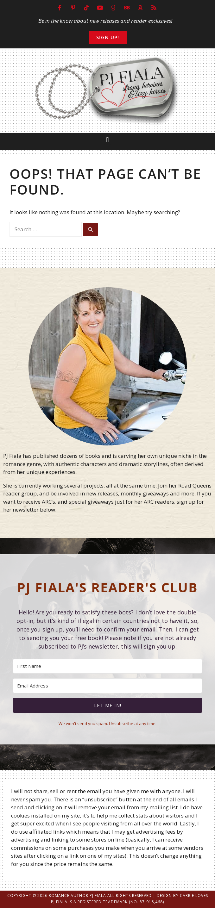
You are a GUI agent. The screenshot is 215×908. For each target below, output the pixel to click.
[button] (107, 140)
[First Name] (107, 666)
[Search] (90, 229)
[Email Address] (107, 685)
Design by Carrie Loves (182, 895)
